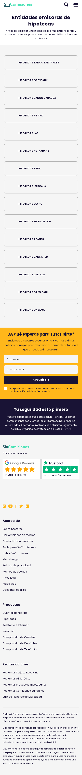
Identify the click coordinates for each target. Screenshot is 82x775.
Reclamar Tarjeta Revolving (20, 672)
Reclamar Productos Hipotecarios (24, 685)
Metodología (11, 559)
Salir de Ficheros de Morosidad (22, 697)
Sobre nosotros (13, 529)
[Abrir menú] (75, 5)
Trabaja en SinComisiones (19, 547)
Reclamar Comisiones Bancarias (23, 691)
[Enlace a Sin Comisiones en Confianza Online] (41, 491)
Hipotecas (9, 619)
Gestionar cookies (14, 590)
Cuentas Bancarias (15, 613)
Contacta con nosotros (18, 541)
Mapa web (9, 584)
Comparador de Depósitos (20, 643)
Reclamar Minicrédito (16, 678)
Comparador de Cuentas (19, 637)
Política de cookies (15, 572)
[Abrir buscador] (66, 5)
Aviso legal (9, 578)
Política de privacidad (17, 565)
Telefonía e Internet (16, 625)
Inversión (8, 631)
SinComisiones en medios (19, 535)
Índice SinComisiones (16, 553)
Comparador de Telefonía (20, 649)
